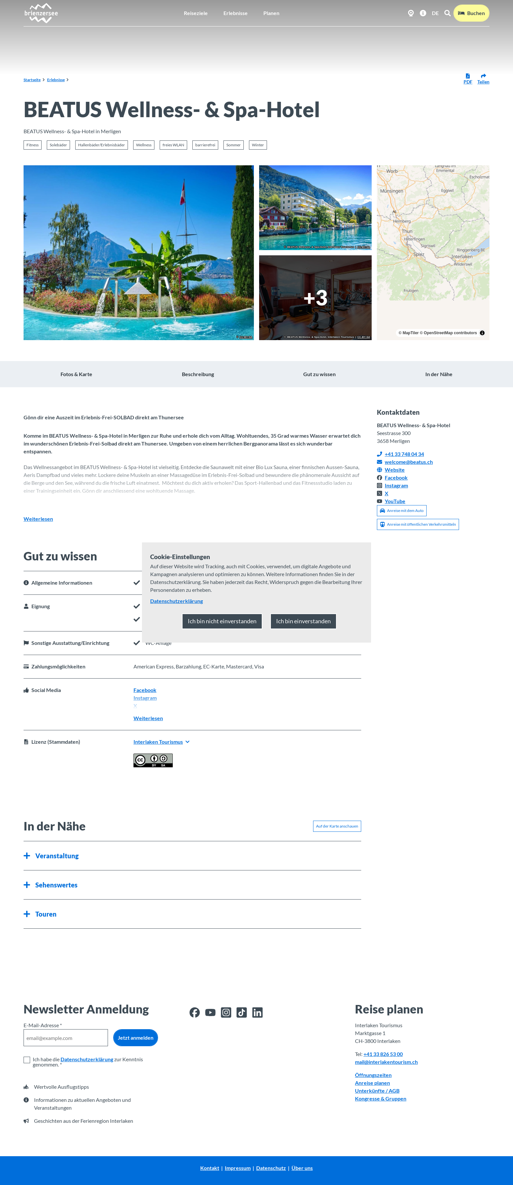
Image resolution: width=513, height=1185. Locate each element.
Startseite (32, 79)
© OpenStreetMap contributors (448, 333)
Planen (271, 13)
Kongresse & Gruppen (380, 1098)
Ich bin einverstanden (303, 621)
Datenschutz (271, 1168)
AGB (394, 1090)
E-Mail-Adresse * (43, 1025)
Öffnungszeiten (373, 1075)
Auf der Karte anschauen (337, 825)
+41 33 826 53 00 (383, 1054)
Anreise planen (372, 1083)
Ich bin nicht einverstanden (222, 621)
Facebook (144, 690)
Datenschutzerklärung (87, 1059)
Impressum (238, 1168)
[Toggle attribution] (482, 333)
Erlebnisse (235, 13)
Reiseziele (196, 13)
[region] (433, 252)
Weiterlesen (38, 519)
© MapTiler (408, 333)
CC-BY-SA (245, 337)
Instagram (145, 698)
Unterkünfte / (372, 1090)
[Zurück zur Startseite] (41, 13)
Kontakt (209, 1168)
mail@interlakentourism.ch (386, 1062)
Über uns (302, 1168)
